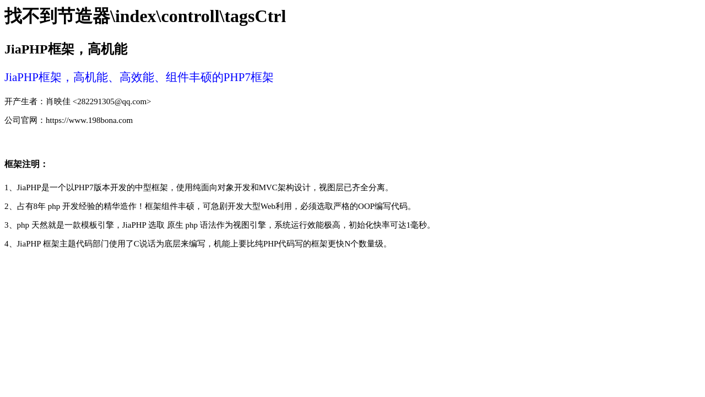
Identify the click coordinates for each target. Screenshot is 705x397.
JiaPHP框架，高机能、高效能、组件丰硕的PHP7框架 (139, 77)
